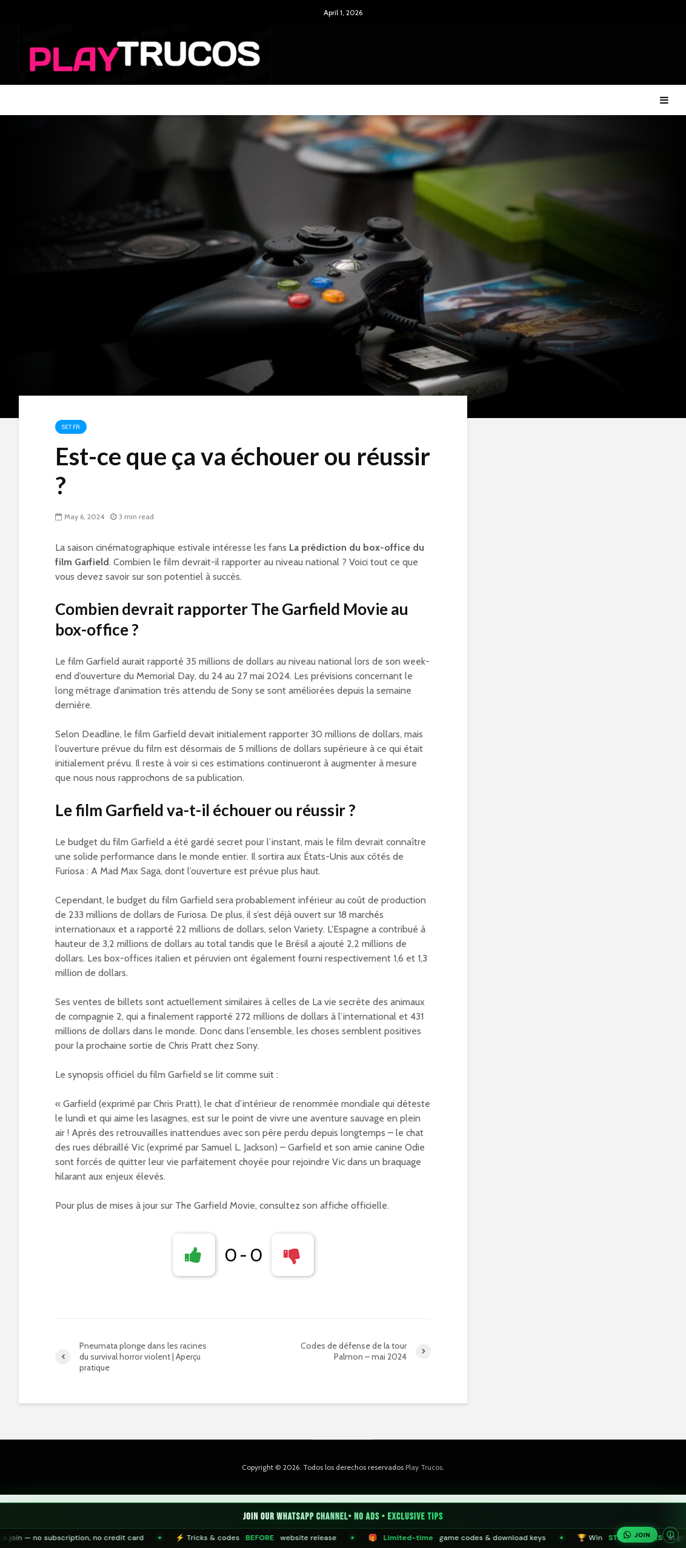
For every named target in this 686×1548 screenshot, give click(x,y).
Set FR (71, 427)
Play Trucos (423, 1467)
